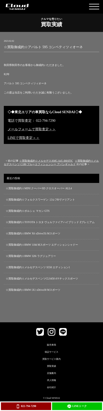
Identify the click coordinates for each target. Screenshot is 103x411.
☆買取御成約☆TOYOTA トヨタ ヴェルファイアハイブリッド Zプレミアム (50, 222)
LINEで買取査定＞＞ (23, 138)
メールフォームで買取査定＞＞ (32, 129)
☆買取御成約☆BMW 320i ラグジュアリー (31, 256)
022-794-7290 (26, 406)
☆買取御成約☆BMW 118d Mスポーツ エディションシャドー (42, 244)
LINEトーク (77, 406)
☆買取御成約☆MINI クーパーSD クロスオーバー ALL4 (39, 188)
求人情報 (51, 380)
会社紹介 (51, 387)
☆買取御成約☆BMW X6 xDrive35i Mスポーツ (33, 233)
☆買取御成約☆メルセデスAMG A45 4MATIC (46, 160)
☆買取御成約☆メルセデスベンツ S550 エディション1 (38, 267)
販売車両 (51, 345)
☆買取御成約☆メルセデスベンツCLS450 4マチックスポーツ (42, 278)
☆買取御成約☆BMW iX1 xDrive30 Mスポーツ (33, 289)
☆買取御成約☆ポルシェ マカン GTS (27, 211)
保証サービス (51, 352)
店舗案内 (51, 373)
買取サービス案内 (51, 359)
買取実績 (51, 366)
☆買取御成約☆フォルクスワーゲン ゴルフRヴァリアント (40, 199)
